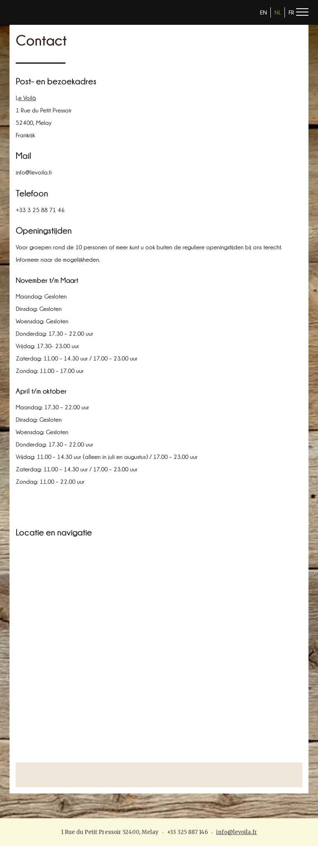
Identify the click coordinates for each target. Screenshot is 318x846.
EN (263, 12)
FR (291, 12)
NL (278, 12)
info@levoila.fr (236, 832)
